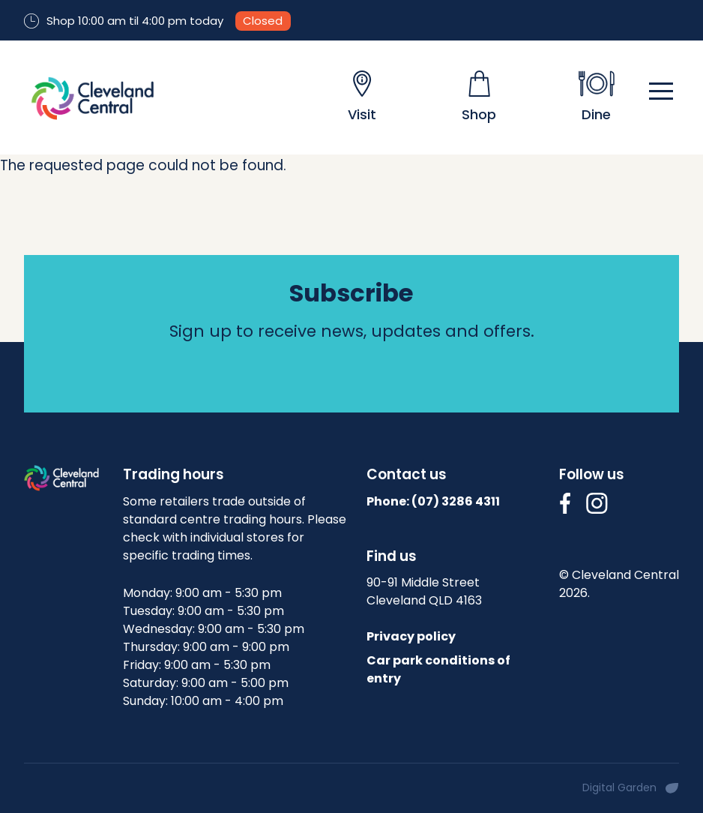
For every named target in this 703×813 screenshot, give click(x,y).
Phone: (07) (433, 501)
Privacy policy (411, 636)
